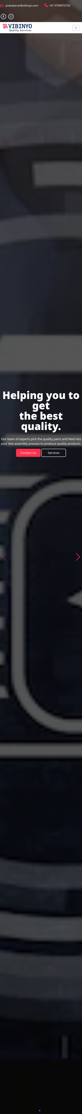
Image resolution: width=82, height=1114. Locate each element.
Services (54, 453)
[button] (78, 557)
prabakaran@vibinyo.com (19, 5)
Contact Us (28, 453)
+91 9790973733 (57, 5)
